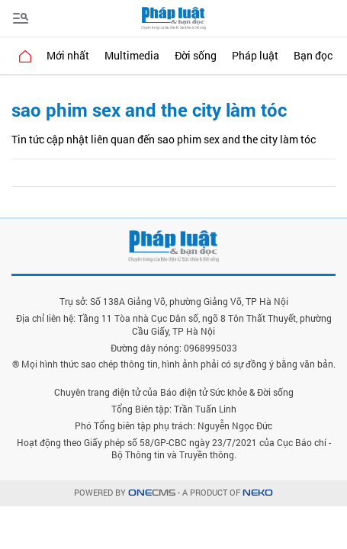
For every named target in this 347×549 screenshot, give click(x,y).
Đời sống (196, 55)
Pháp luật (255, 55)
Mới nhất (68, 55)
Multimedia (131, 55)
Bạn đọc (313, 55)
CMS (151, 493)
